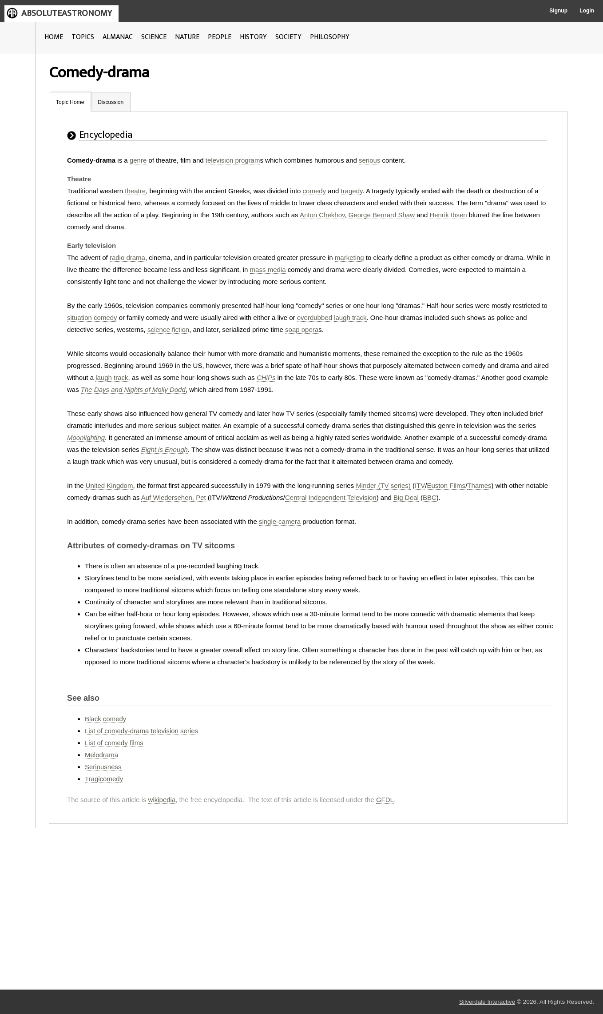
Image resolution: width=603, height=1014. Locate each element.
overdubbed (314, 317)
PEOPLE (219, 37)
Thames (479, 485)
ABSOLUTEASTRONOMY (66, 13)
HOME (53, 37)
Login (586, 11)
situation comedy (92, 317)
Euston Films (446, 485)
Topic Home (70, 102)
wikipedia (162, 799)
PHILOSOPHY (329, 37)
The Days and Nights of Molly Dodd (133, 389)
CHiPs (266, 377)
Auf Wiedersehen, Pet (173, 497)
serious (369, 160)
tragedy (352, 191)
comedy (314, 191)
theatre (135, 191)
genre (138, 160)
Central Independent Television (331, 497)
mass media (268, 269)
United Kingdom (109, 485)
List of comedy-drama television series (141, 731)
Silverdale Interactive (487, 1001)
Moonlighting (86, 437)
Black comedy (105, 719)
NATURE (187, 37)
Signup (558, 11)
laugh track (350, 317)
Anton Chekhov (322, 215)
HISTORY (253, 37)
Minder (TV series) (383, 485)
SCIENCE (154, 37)
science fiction (168, 329)
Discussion (110, 102)
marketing (349, 257)
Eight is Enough (164, 449)
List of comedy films (114, 743)
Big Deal (406, 497)
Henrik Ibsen (448, 215)
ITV (420, 485)
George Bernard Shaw (382, 215)
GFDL (385, 799)
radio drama (127, 257)
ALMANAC (118, 37)
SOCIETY (288, 37)
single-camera (280, 521)
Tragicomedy (104, 778)
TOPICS (82, 37)
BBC (429, 497)
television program (233, 160)
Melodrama (101, 755)
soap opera (301, 329)
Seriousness (103, 766)
